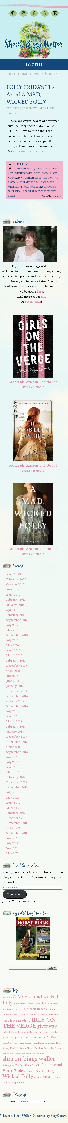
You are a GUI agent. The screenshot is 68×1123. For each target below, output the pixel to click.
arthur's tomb (23, 173)
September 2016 (17, 635)
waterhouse (16, 191)
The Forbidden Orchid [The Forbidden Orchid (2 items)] (27, 1065)
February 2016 (16, 660)
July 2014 (12, 711)
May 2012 (12, 797)
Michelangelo (25, 182)
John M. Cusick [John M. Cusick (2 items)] (23, 1037)
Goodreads (16, 382)
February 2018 (16, 615)
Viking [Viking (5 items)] (47, 1070)
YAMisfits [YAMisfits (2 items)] (47, 1077)
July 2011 (12, 843)
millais (41, 182)
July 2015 (12, 675)
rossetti (35, 187)
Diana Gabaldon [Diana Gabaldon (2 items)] (37, 1015)
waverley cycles (35, 191)
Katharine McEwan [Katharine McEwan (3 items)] (45, 1037)
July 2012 (12, 792)
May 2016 (12, 645)
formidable (49, 173)
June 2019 (12, 589)
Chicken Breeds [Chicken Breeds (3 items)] (35, 1009)
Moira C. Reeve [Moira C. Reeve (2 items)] (18, 1048)
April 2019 (13, 594)
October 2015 (15, 670)
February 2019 (16, 599)
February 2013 (16, 777)
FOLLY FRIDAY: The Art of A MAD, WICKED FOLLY (30, 94)
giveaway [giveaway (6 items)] (47, 1026)
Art (10, 173)
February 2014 (16, 726)
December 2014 (16, 691)
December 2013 (16, 736)
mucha (51, 182)
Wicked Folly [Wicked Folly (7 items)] (18, 1076)
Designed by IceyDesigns (50, 1116)
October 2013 (15, 747)
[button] (33, 938)
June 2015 (12, 681)
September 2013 (17, 752)
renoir (24, 187)
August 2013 (14, 757)
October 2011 (15, 828)
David (37, 173)
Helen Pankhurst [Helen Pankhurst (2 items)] (19, 1032)
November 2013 (17, 741)
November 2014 (17, 696)
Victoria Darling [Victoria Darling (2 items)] (32, 1071)
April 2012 (13, 802)
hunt (20, 178)
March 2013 (14, 772)
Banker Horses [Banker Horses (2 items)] (33, 1004)
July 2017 (12, 625)
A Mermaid (27, 169)
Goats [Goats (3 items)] (7, 1031)
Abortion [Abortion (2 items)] (7, 998)
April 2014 (13, 716)
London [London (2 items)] (37, 1043)
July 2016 (12, 640)
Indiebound (48, 382)
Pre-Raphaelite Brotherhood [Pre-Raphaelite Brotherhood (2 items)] (24, 1054)
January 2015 (15, 686)
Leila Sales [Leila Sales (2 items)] (8, 1043)
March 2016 (14, 655)
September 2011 (16, 833)
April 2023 (13, 574)
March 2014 (14, 721)
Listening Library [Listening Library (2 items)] (23, 1043)
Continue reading (32, 151)
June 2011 (12, 848)
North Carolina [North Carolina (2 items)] (35, 1048)
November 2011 (16, 823)
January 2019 (15, 604)
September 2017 (16, 620)
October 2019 (15, 584)
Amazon (32, 382)
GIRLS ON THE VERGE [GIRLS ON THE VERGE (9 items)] (29, 1023)
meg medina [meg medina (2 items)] (48, 1043)
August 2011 (14, 838)
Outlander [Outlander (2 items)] (49, 1048)
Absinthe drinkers (47, 169)
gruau (12, 178)
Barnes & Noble (33, 387)
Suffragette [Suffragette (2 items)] (8, 1065)
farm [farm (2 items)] (5, 1021)
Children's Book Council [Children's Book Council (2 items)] (15, 1015)
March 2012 (14, 807)
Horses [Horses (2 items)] (33, 1032)
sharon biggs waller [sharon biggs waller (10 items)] (29, 1059)
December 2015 (16, 665)
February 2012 (16, 813)
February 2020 (16, 579)
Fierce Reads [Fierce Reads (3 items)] (17, 1020)
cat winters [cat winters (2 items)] (18, 1009)
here (40, 291)
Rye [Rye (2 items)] (42, 1054)
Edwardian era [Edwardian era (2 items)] (53, 1015)
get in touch (33, 301)
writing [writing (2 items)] (38, 1077)
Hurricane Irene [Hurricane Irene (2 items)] (46, 1032)
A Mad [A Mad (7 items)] (20, 997)
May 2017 (12, 630)
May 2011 (12, 853)
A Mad (16, 169)
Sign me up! (14, 894)
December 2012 (16, 782)
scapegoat (48, 187)
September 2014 (17, 706)
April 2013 (13, 767)
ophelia (13, 187)
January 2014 (15, 731)
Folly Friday (20, 164)
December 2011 (16, 818)
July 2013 (12, 762)
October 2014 (15, 701)
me (43, 296)
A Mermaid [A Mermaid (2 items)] (19, 1004)
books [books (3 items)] (46, 1003)
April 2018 (13, 610)
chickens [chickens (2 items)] (52, 1009)
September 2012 (17, 787)
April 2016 (13, 650)
